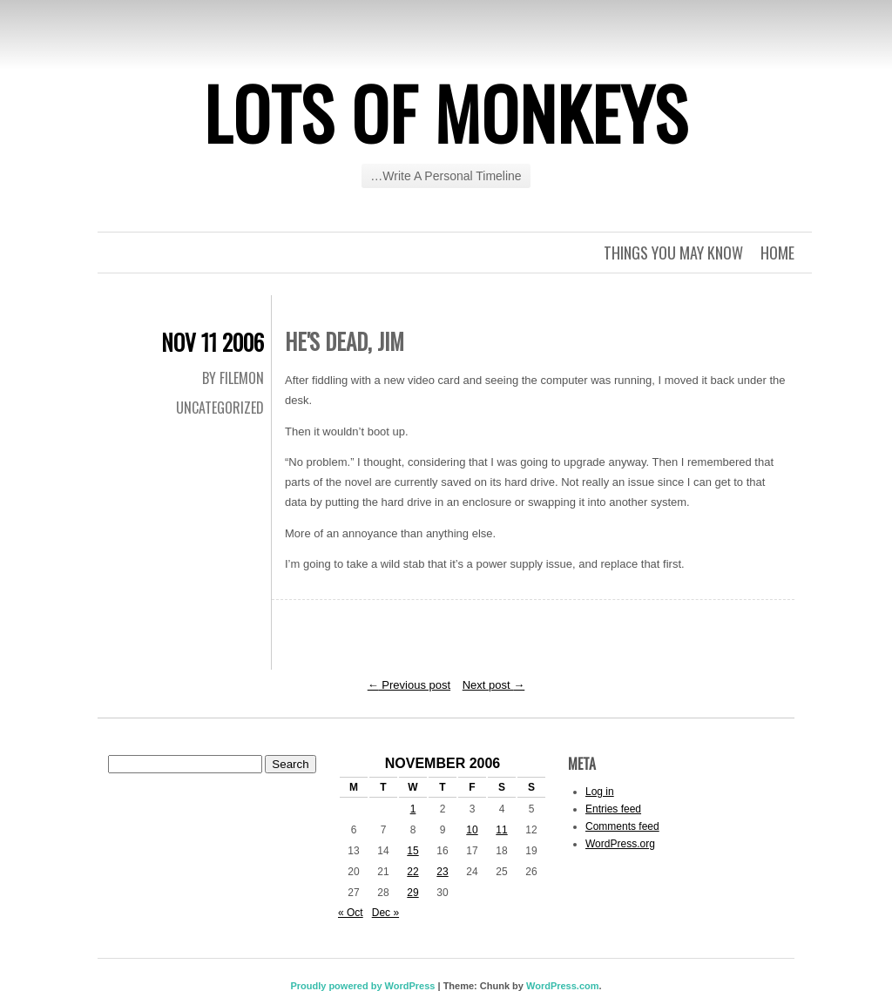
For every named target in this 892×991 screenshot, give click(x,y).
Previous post (409, 684)
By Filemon (233, 377)
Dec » (385, 913)
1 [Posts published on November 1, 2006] (413, 809)
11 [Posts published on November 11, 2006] (501, 830)
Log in (599, 791)
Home (777, 252)
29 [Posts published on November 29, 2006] (412, 893)
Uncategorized (220, 407)
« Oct (350, 913)
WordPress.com (562, 986)
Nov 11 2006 (212, 342)
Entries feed (613, 809)
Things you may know (673, 252)
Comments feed (622, 826)
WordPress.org (620, 844)
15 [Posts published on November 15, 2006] (412, 851)
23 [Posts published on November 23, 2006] (442, 872)
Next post (494, 684)
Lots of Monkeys (446, 112)
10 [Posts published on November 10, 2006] (471, 830)
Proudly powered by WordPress (362, 986)
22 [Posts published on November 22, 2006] (412, 872)
